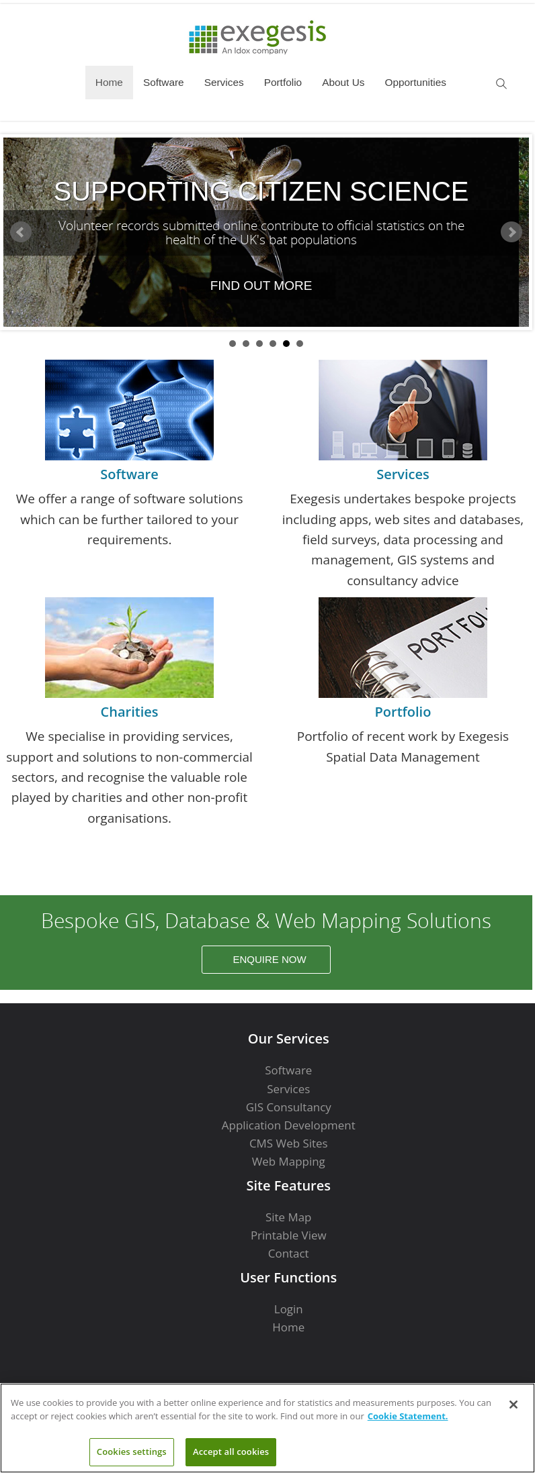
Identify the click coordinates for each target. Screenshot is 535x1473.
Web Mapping (288, 1161)
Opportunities (415, 82)
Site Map (288, 1217)
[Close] (513, 1404)
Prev (21, 232)
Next (511, 232)
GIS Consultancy (288, 1107)
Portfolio (283, 82)
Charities (130, 712)
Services (224, 82)
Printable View (289, 1235)
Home (109, 82)
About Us (343, 82)
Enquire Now (269, 959)
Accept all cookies (231, 1451)
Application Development (289, 1125)
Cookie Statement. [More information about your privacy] (408, 1416)
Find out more (261, 285)
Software (163, 82)
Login (288, 1309)
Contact (288, 1253)
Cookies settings (132, 1451)
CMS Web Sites (288, 1143)
